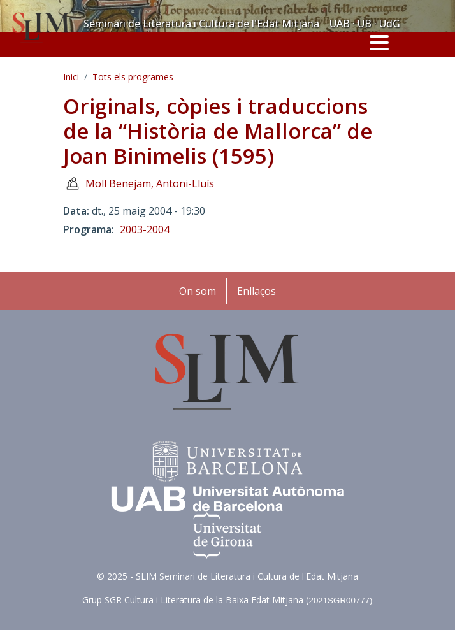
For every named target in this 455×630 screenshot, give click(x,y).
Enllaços (256, 291)
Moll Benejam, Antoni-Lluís (149, 183)
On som (197, 291)
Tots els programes (132, 77)
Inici (71, 77)
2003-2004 (145, 229)
